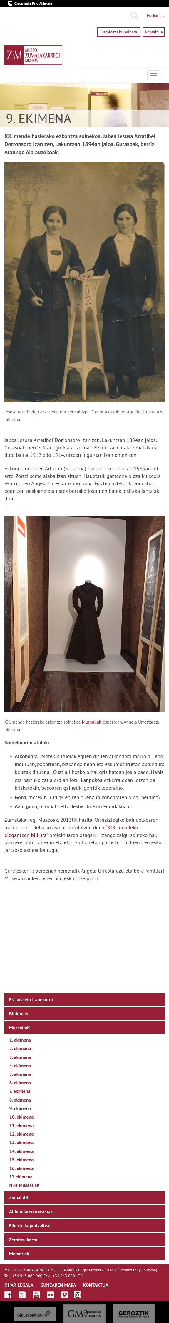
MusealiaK (91, 722)
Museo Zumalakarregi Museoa (8, 75)
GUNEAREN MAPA (58, 1285)
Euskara (156, 15)
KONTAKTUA (95, 1285)
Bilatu (134, 16)
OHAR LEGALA (19, 1285)
